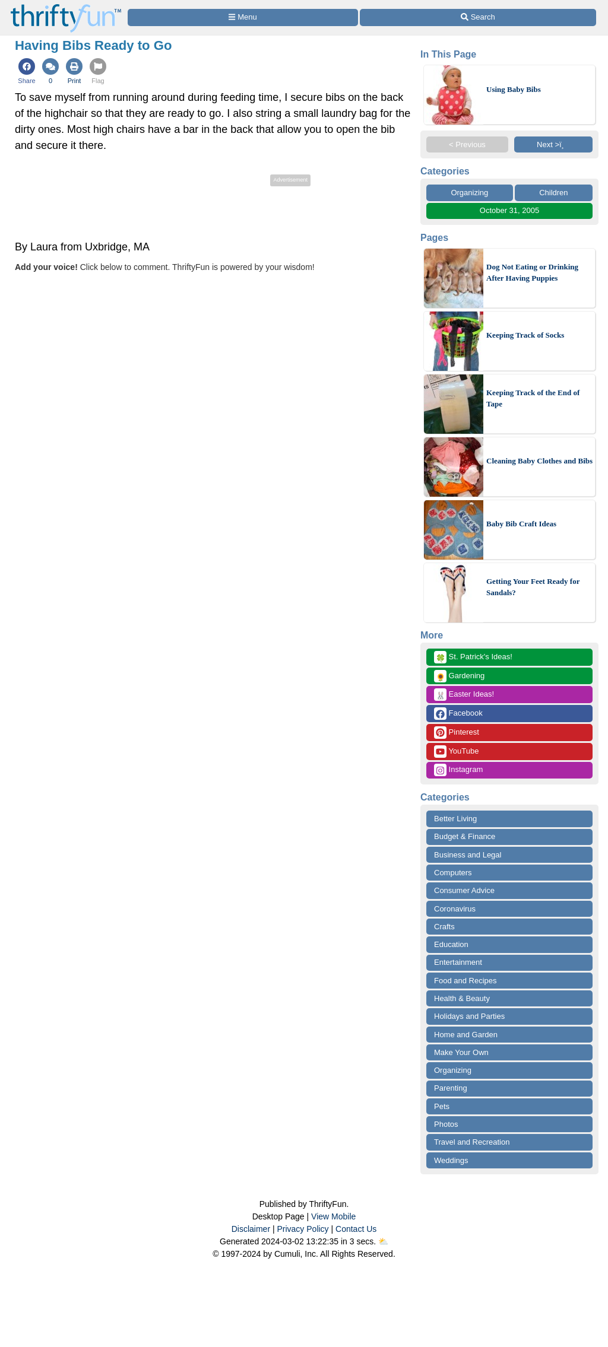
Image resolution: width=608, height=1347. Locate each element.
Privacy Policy (302, 1229)
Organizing (469, 192)
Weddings (451, 1160)
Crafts (444, 926)
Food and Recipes (465, 980)
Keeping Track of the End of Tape (533, 398)
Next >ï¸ (553, 144)
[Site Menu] (243, 17)
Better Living (455, 818)
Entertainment (458, 962)
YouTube (456, 751)
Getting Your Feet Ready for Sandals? (533, 587)
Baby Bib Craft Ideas (521, 523)
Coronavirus (455, 908)
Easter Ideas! (464, 694)
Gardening (459, 676)
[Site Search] (478, 17)
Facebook (458, 713)
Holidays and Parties (469, 1016)
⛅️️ (383, 1241)
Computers (453, 872)
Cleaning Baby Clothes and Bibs (539, 460)
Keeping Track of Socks (525, 335)
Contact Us (355, 1229)
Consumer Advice (464, 890)
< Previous (467, 144)
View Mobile (333, 1216)
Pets (441, 1106)
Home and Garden (466, 1034)
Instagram (458, 770)
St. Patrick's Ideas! (473, 657)
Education (451, 944)
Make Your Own (461, 1052)
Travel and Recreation (471, 1142)
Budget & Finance (464, 836)
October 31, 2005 (509, 210)
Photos (446, 1124)
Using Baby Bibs (513, 89)
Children (553, 192)
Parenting (450, 1088)
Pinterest (456, 732)
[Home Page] (66, 7)
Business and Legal (467, 854)
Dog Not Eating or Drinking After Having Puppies (532, 272)
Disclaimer (251, 1229)
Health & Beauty (462, 998)
